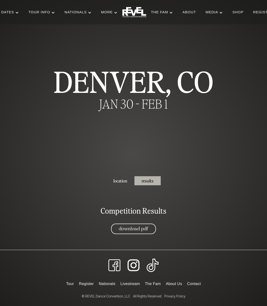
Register (86, 284)
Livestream (130, 284)
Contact (194, 284)
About (189, 12)
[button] (42, 12)
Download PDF (133, 229)
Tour (70, 284)
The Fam (153, 284)
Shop (238, 12)
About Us (174, 284)
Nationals (107, 284)
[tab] (120, 180)
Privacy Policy (175, 296)
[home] (134, 12)
